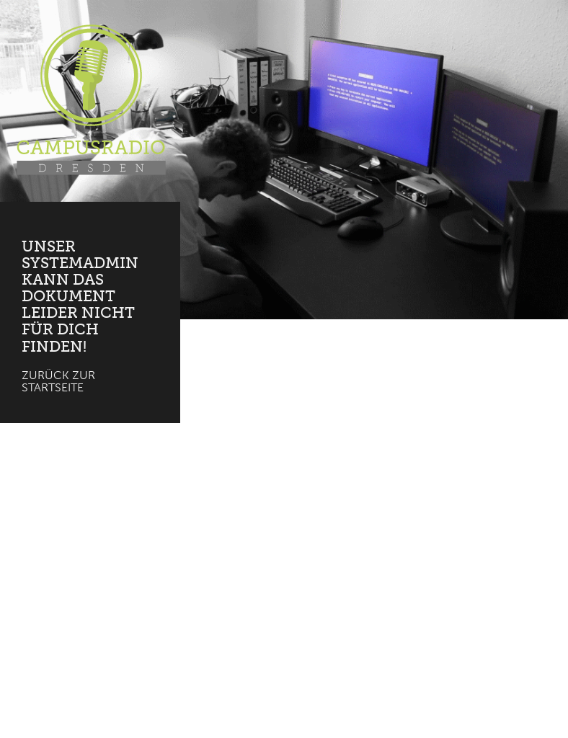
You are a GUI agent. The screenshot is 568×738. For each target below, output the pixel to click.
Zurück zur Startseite (58, 381)
